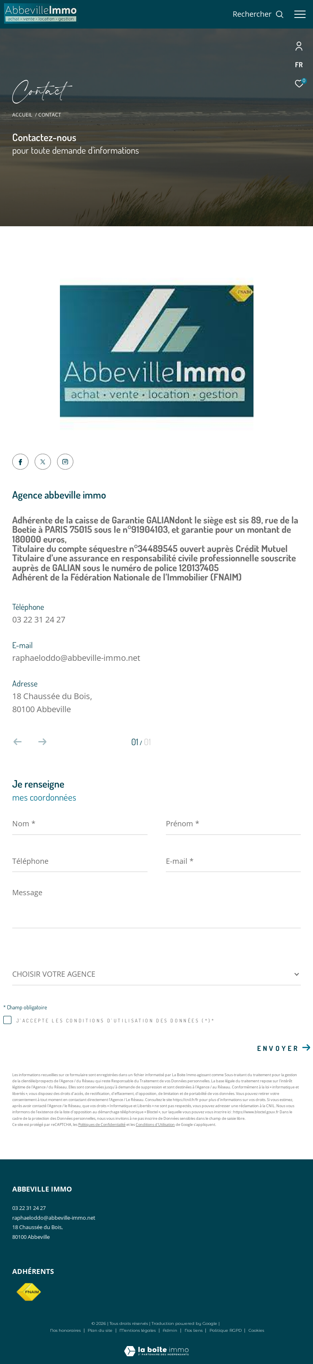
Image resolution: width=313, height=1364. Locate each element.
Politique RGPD (225, 1330)
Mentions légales (138, 1330)
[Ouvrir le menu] (300, 14)
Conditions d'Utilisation (155, 1124)
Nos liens (194, 1330)
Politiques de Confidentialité (102, 1124)
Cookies (256, 1330)
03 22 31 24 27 (38, 619)
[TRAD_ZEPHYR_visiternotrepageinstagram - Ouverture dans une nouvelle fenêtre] (65, 462)
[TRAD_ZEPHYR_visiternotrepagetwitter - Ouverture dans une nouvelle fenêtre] (43, 462)
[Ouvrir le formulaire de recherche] (258, 14)
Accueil (22, 114)
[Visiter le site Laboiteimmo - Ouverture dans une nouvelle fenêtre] (156, 1345)
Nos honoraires (65, 1330)
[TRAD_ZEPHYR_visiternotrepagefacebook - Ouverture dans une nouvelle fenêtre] (20, 463)
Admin (171, 1330)
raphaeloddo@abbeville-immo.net (76, 657)
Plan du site (101, 1330)
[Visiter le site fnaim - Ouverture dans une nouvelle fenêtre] (28, 1292)
